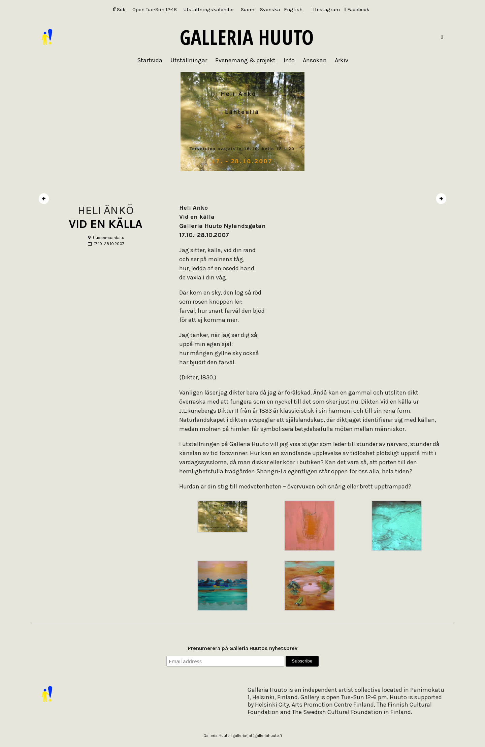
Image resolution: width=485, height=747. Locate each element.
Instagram (326, 9)
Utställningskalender (209, 9)
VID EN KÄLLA (105, 224)
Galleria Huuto (247, 37)
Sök (119, 9)
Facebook (356, 9)
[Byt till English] (293, 9)
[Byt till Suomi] (248, 9)
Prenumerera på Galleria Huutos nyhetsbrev (242, 648)
